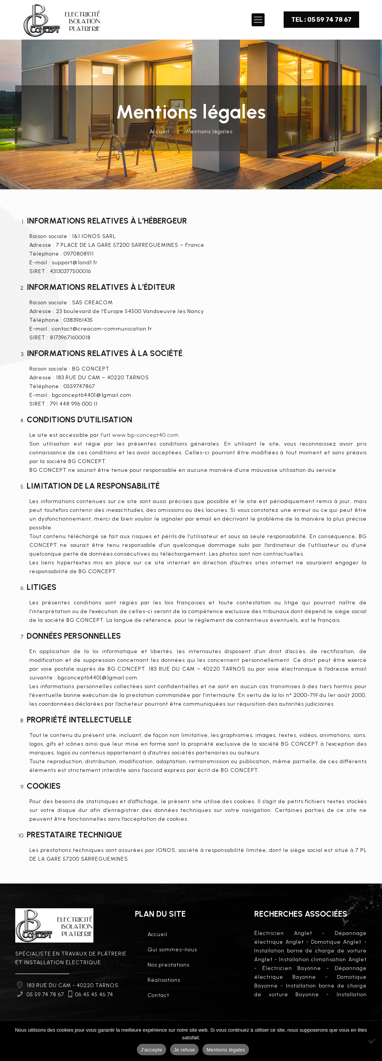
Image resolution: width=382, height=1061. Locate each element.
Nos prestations (168, 965)
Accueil (159, 131)
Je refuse (184, 1050)
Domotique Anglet (336, 942)
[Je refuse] (372, 1041)
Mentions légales (209, 131)
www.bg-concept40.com (145, 435)
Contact (158, 995)
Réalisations (164, 980)
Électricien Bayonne (291, 968)
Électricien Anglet (283, 933)
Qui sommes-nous (172, 949)
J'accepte (151, 1050)
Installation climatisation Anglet (322, 959)
